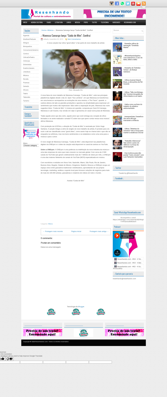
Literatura (59, 22)
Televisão (26, 97)
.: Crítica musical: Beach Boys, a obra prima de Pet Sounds (132, 82)
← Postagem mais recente (53, 231)
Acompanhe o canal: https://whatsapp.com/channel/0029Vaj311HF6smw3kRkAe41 (128, 220)
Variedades (116, 22)
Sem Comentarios (74, 39)
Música (77, 22)
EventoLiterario (28, 68)
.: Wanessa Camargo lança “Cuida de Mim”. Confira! (66, 35)
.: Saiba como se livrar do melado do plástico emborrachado (132, 106)
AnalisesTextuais (29, 39)
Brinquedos (27, 46)
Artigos (26, 43)
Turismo (26, 101)
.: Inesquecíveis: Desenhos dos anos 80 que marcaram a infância (133, 118)
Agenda (26, 36)
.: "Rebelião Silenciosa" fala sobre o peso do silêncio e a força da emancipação (132, 144)
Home (44, 30)
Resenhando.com (130, 22)
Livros (69, 22)
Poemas (26, 83)
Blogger (81, 307)
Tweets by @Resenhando (128, 173)
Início (25, 22)
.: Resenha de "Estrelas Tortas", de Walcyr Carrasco (131, 70)
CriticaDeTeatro (29, 57)
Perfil (86, 22)
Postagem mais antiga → (99, 231)
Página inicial (76, 231)
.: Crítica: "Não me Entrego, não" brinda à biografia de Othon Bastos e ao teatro (133, 94)
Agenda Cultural (37, 22)
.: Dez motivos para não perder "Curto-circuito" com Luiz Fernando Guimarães (133, 155)
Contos (26, 54)
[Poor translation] (9, 359)
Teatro (94, 22)
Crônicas (26, 61)
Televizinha (105, 22)
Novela (25, 79)
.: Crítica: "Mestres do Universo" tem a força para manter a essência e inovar (133, 131)
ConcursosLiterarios (30, 50)
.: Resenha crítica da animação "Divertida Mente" (130, 45)
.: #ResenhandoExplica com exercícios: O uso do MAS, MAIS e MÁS (132, 58)
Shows (25, 90)
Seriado (26, 86)
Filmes (49, 22)
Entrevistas (27, 64)
